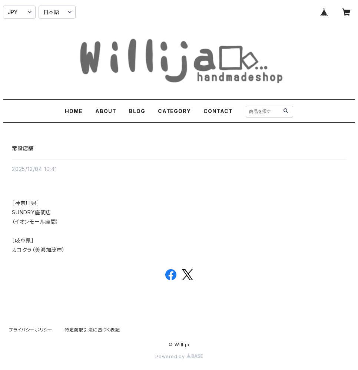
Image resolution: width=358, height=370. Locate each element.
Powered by (179, 356)
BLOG (137, 111)
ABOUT (105, 111)
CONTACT (218, 111)
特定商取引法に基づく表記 (92, 330)
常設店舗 (23, 148)
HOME (73, 111)
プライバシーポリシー (31, 330)
